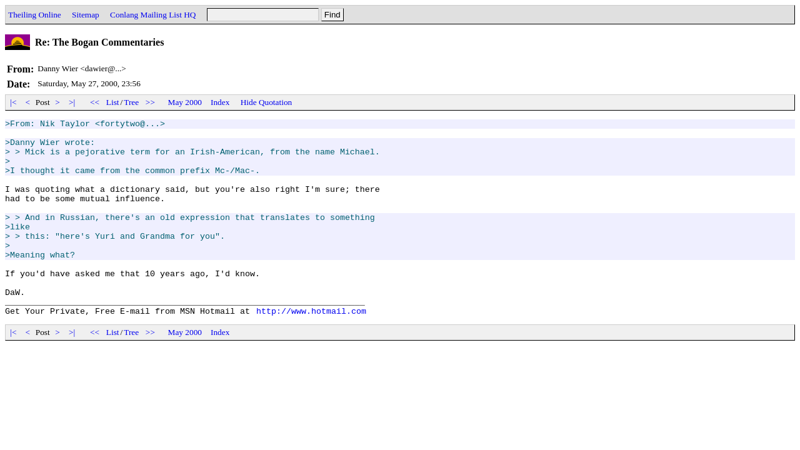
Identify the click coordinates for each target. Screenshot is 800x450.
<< (95, 102)
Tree (131, 102)
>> (151, 102)
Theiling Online (34, 14)
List (112, 102)
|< (13, 102)
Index (220, 102)
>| (72, 102)
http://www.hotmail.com (311, 350)
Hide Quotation (266, 102)
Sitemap (85, 14)
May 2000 (185, 102)
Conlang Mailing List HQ (153, 14)
